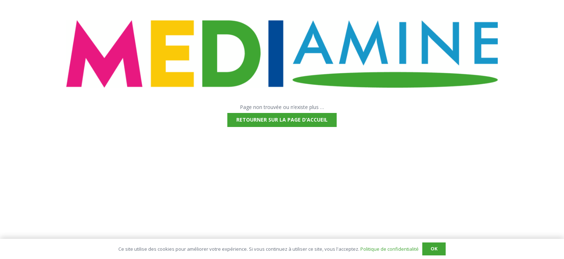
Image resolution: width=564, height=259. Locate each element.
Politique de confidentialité (389, 249)
